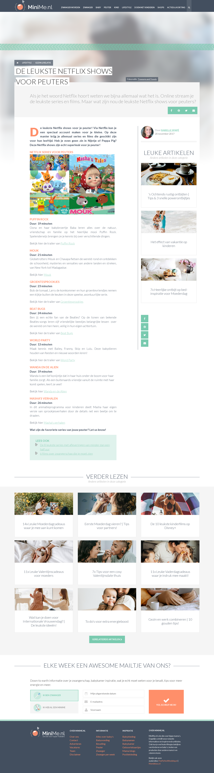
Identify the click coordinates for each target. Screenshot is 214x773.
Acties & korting (176, 7)
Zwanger (88, 7)
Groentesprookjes (72, 301)
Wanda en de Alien (55, 391)
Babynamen (128, 740)
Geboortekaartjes (131, 747)
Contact (74, 740)
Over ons (74, 736)
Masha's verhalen (54, 422)
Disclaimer (75, 754)
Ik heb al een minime (49, 708)
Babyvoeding (103, 740)
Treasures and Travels (147, 79)
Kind (116, 7)
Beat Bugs (67, 333)
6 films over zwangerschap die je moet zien (66, 453)
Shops (161, 7)
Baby (98, 7)
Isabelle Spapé (170, 130)
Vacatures (75, 747)
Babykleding (128, 736)
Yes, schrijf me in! (166, 701)
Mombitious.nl (154, 763)
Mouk (47, 274)
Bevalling (101, 743)
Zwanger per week (105, 754)
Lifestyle (126, 7)
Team (72, 750)
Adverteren (75, 743)
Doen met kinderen (144, 7)
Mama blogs (128, 750)
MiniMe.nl (35, 6)
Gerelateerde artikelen (107, 639)
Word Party (68, 360)
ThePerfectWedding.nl (167, 761)
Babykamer (128, 743)
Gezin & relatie (43, 63)
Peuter (107, 7)
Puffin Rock (68, 243)
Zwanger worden (70, 7)
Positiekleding (129, 754)
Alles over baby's (105, 736)
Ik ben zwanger (47, 695)
